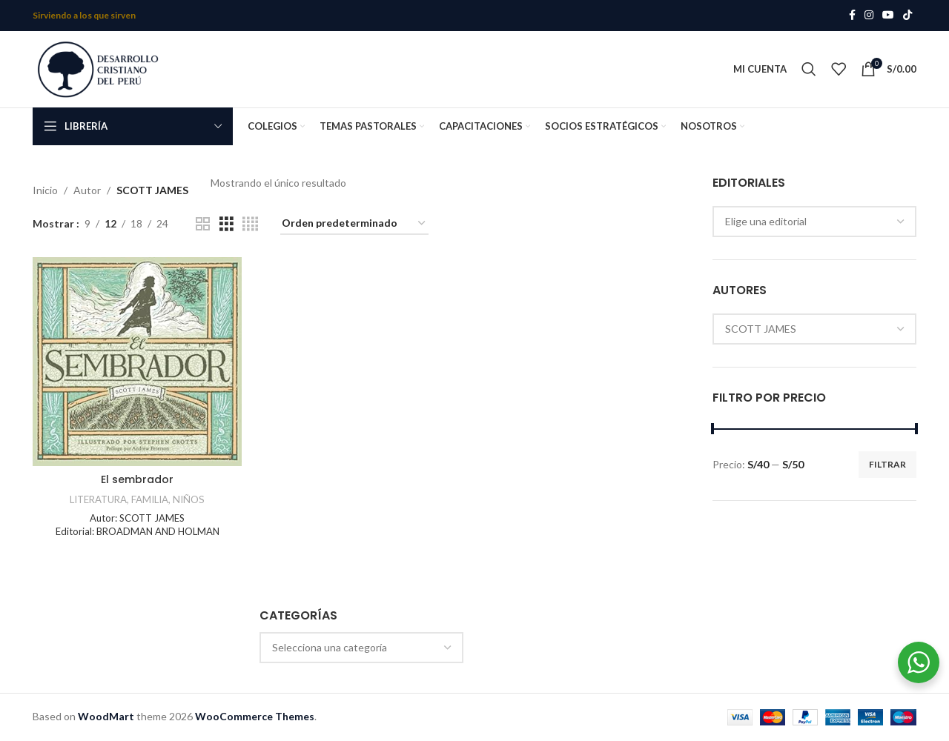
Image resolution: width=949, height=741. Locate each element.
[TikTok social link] (907, 16)
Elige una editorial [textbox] (766, 222)
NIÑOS (189, 500)
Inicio (45, 191)
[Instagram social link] (869, 16)
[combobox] (814, 222)
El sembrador (137, 480)
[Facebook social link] (852, 16)
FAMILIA (149, 500)
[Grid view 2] (203, 225)
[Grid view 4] (250, 225)
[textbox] (362, 648)
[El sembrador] (137, 362)
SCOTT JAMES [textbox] (760, 330)
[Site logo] (99, 68)
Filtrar (887, 465)
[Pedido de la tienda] (354, 225)
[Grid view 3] (226, 225)
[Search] (809, 69)
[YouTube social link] (888, 16)
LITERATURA (98, 500)
